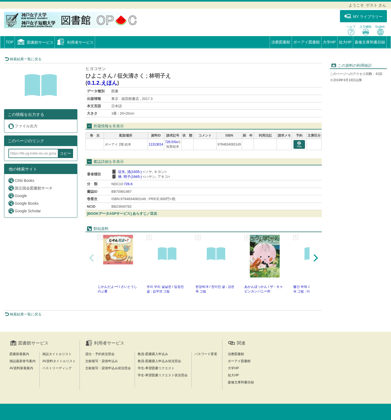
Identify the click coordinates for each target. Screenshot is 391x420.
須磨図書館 (280, 42)
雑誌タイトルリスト (57, 354)
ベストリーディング (57, 368)
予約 (299, 144)
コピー (65, 153)
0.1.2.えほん (102, 83)
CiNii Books (21, 180)
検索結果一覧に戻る (23, 59)
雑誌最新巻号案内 (23, 361)
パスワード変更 (205, 354)
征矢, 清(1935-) (130, 172)
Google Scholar (24, 211)
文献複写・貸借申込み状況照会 (108, 368)
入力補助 (365, 30)
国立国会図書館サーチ (30, 188)
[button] (35, 42)
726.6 (128, 184)
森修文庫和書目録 (370, 42)
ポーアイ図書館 (306, 42)
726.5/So (171, 142)
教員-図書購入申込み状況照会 (159, 361)
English (380, 30)
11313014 (156, 144)
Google (17, 195)
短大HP (345, 42)
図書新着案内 (19, 354)
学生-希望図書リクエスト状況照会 (163, 375)
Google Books (23, 203)
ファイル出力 (22, 126)
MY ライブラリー (363, 16)
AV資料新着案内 (21, 368)
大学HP (329, 42)
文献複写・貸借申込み (101, 361)
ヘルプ (350, 30)
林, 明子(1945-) (130, 177)
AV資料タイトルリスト (59, 361)
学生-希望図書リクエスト (156, 368)
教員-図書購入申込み (153, 354)
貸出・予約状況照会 (100, 354)
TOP (10, 42)
